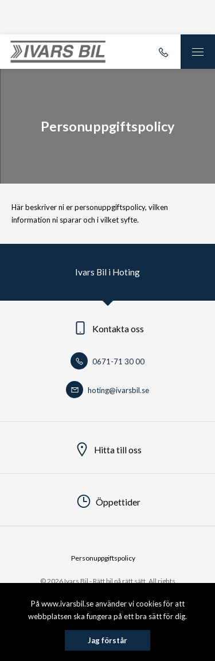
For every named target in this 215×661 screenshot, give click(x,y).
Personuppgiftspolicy (103, 558)
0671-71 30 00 (107, 361)
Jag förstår (107, 640)
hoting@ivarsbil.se (107, 390)
